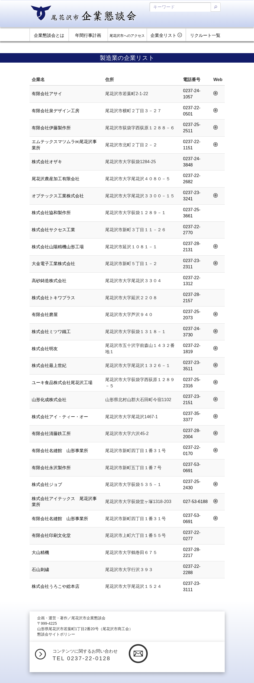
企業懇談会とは (49, 35)
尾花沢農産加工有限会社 (55, 178)
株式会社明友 (45, 348)
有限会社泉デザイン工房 (55, 110)
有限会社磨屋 (45, 314)
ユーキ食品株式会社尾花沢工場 (62, 382)
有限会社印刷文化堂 (51, 535)
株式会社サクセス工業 (53, 229)
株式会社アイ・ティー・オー (60, 416)
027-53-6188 (195, 501)
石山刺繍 (40, 569)
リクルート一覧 (205, 35)
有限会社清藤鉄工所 (51, 433)
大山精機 (40, 552)
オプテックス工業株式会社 (58, 196)
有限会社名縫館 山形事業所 (60, 450)
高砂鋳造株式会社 (49, 280)
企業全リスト (166, 35)
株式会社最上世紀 (49, 365)
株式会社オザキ (47, 161)
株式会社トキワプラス (53, 297)
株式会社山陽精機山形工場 (58, 246)
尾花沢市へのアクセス (127, 36)
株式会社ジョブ (47, 484)
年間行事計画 (88, 35)
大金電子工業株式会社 (53, 263)
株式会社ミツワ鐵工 (51, 331)
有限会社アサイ (47, 93)
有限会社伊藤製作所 (51, 127)
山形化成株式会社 (49, 399)
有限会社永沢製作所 (51, 467)
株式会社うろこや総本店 (55, 586)
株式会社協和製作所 (51, 212)
